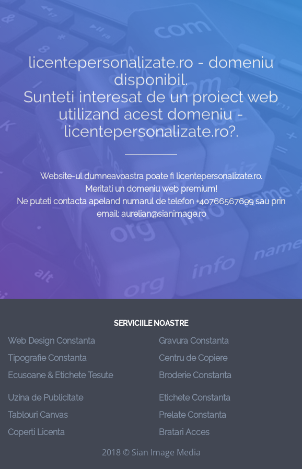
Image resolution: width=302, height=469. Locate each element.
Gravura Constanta (194, 341)
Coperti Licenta (36, 432)
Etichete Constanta (194, 398)
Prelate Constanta (192, 415)
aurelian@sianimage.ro (163, 214)
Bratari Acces (184, 432)
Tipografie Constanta (47, 358)
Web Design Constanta (51, 341)
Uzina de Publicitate (45, 398)
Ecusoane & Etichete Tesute (60, 375)
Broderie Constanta (195, 375)
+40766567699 (224, 201)
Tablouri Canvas (38, 415)
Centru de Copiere (193, 358)
